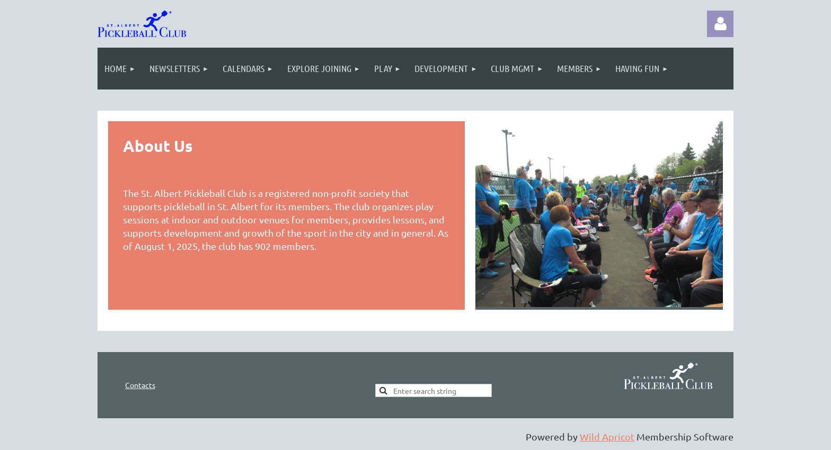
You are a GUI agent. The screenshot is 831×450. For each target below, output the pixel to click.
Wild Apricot (607, 436)
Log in (720, 24)
